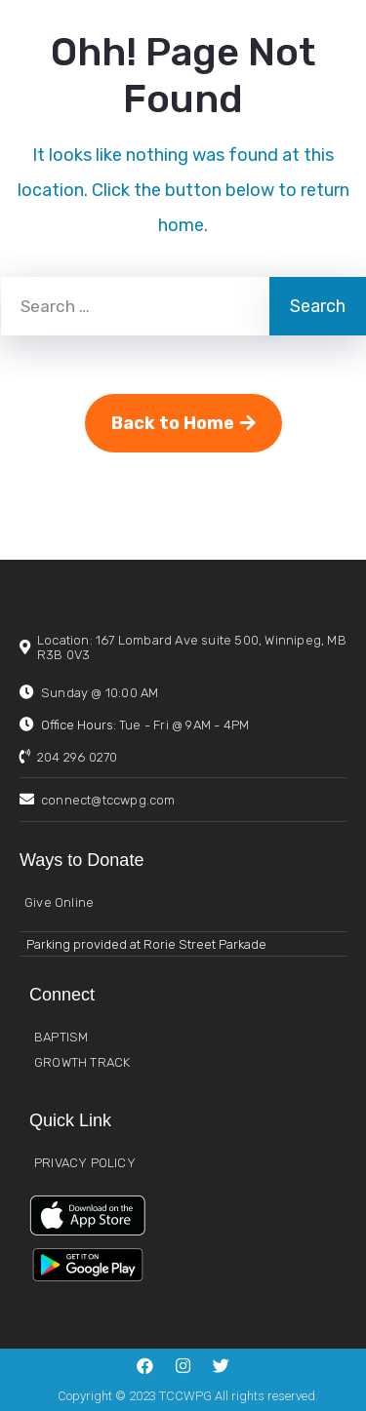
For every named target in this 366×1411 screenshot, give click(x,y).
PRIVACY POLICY (85, 1163)
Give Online (59, 902)
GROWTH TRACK (82, 1062)
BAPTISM (61, 1037)
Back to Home (183, 423)
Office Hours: (145, 725)
